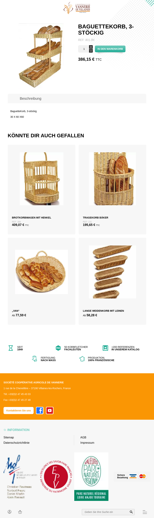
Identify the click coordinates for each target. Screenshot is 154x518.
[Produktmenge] (85, 49)
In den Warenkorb (110, 48)
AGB (83, 437)
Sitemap (9, 437)
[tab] (31, 98)
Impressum (87, 442)
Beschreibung (30, 98)
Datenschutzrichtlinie (17, 442)
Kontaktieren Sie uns (18, 410)
